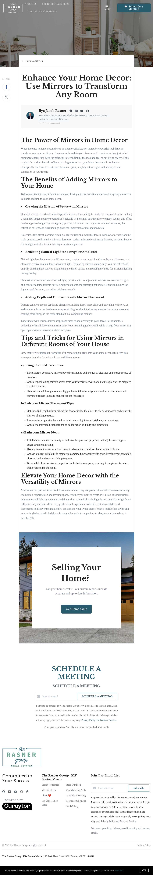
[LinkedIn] (9, 791)
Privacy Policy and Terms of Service (98, 720)
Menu (107, 8)
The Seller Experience (42, 11)
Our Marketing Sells (76, 790)
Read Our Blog (73, 784)
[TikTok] (27, 791)
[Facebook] (3, 791)
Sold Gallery (72, 806)
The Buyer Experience (56, 4)
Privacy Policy (144, 845)
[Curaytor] (17, 809)
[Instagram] (21, 791)
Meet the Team (49, 790)
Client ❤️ (46, 795)
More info (119, 870)
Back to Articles (34, 60)
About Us (30, 4)
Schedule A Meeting (76, 795)
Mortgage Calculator (76, 801)
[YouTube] (15, 791)
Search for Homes (50, 784)
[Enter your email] (59, 696)
